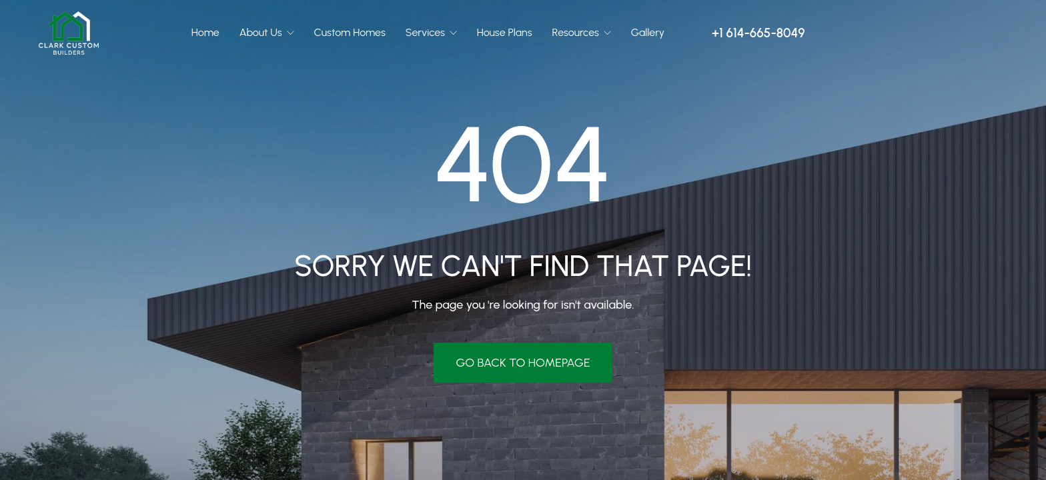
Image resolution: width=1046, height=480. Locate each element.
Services (427, 32)
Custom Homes (350, 32)
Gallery (647, 32)
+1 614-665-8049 (758, 33)
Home (205, 32)
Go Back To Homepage (523, 362)
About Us (262, 32)
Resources (577, 32)
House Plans (504, 32)
